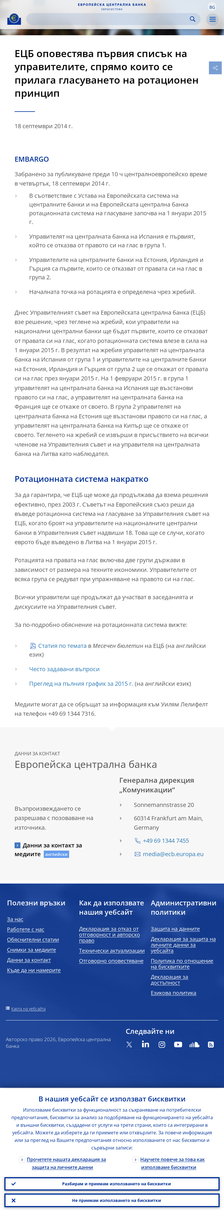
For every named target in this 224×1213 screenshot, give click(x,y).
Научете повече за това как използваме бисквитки (172, 1162)
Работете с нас (25, 929)
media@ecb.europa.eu (173, 854)
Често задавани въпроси (64, 669)
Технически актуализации (112, 950)
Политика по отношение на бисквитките (182, 963)
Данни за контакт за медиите (48, 849)
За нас (15, 919)
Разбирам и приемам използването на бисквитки (116, 1183)
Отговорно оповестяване (111, 960)
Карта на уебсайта (28, 1008)
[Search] (109, 19)
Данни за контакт (29, 959)
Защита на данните (175, 928)
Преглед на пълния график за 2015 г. (81, 683)
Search (192, 19)
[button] (212, 6)
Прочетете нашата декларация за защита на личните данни (66, 1162)
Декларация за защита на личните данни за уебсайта (183, 944)
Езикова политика (173, 992)
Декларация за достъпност (169, 979)
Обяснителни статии (33, 939)
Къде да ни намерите (34, 970)
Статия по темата (62, 646)
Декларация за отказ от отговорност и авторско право (109, 934)
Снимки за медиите (31, 949)
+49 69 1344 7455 (166, 840)
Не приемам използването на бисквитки (116, 1200)
